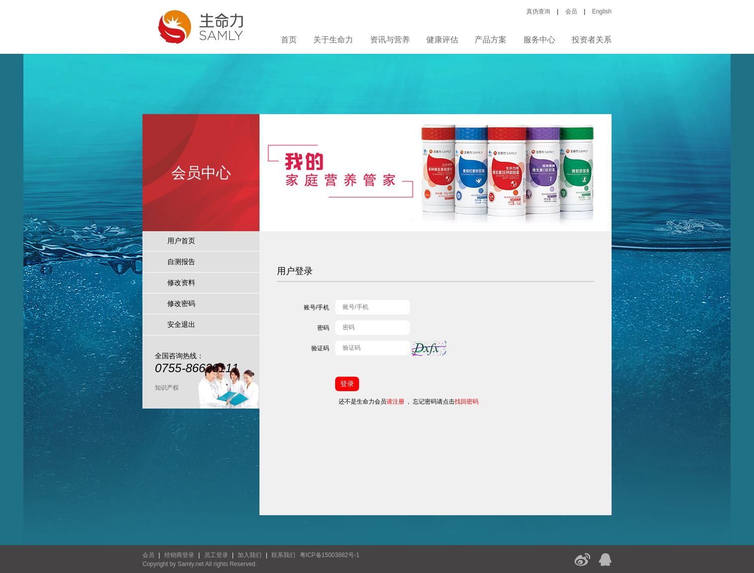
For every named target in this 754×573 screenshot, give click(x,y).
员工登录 (216, 555)
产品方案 (490, 39)
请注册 (395, 401)
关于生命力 (333, 39)
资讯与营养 (390, 39)
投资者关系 (592, 39)
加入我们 (249, 555)
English (602, 11)
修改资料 (181, 282)
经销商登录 (179, 555)
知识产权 (167, 387)
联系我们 (283, 555)
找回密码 (467, 401)
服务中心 (539, 39)
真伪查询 (538, 11)
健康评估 (442, 39)
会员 (571, 11)
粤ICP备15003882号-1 (330, 555)
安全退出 (181, 324)
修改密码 (181, 303)
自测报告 (181, 262)
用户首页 (181, 241)
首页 (289, 39)
